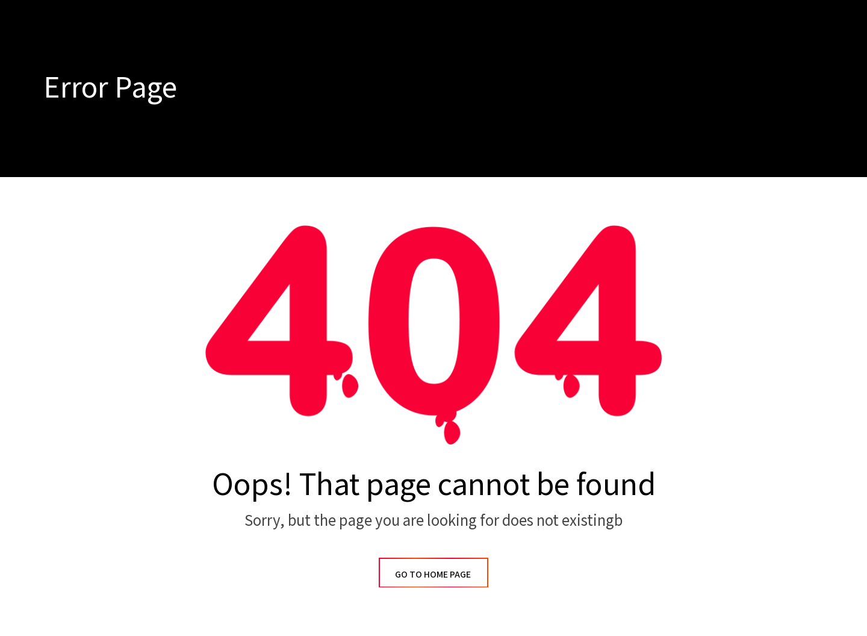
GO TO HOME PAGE (433, 574)
